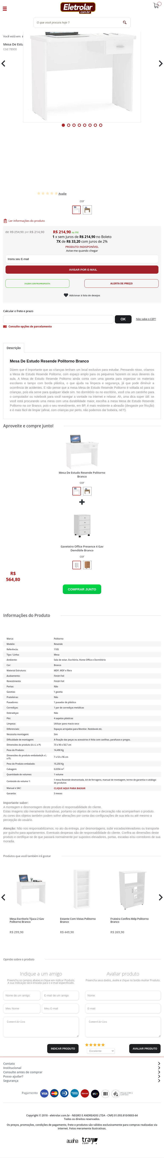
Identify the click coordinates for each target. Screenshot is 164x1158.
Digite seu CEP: (82, 311)
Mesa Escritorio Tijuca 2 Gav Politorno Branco (27, 920)
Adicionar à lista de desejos (84, 295)
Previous (5, 63)
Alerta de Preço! (121, 283)
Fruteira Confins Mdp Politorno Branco (129, 920)
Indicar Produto (63, 1048)
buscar (125, 22)
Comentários (41, 1027)
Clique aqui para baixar (69, 788)
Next (159, 63)
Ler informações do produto (27, 221)
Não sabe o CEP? (146, 319)
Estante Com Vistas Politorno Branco (78, 920)
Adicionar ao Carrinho (82, 589)
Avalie (63, 194)
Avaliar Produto (145, 1048)
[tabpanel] (82, 64)
